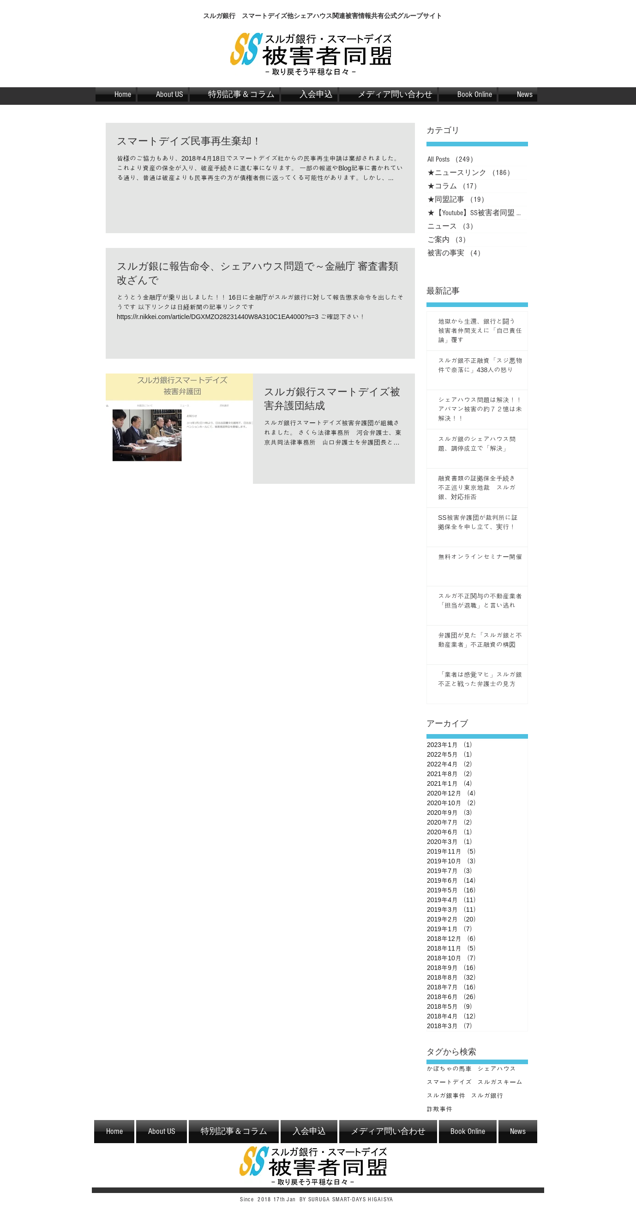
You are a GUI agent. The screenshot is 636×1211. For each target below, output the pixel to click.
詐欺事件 (439, 1109)
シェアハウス (496, 1068)
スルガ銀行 (487, 1095)
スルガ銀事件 (445, 1095)
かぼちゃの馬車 (449, 1068)
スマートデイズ (449, 1082)
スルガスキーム (499, 1082)
